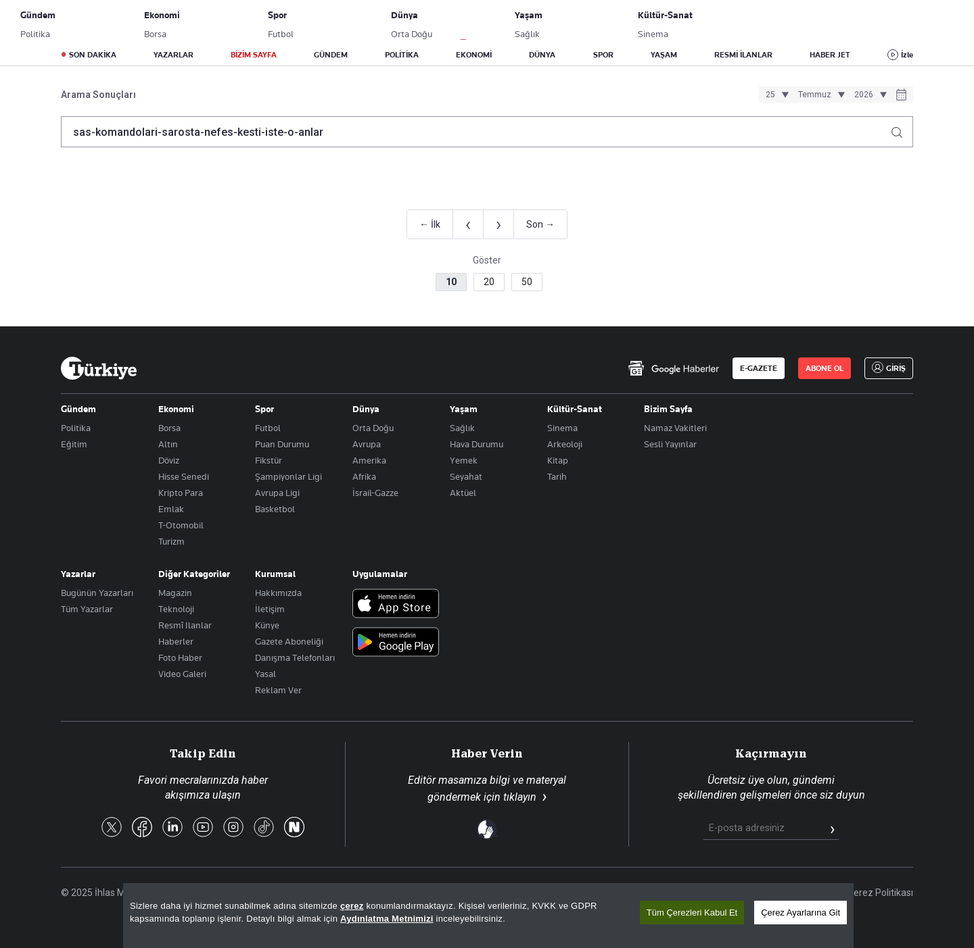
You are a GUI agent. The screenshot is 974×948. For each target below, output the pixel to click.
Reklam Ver (278, 689)
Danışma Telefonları (295, 657)
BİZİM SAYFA (254, 55)
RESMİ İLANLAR (743, 55)
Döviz (168, 460)
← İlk (429, 224)
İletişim (270, 608)
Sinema (562, 427)
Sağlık (462, 427)
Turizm (171, 541)
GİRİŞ (868, 23)
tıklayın (519, 797)
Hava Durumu (476, 444)
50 (526, 281)
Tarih (557, 476)
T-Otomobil (181, 525)
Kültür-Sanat (574, 408)
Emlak (171, 508)
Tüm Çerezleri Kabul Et (692, 912)
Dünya (365, 408)
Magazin (175, 592)
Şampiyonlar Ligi (288, 476)
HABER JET (830, 55)
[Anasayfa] (99, 368)
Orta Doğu (373, 427)
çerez (352, 906)
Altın (168, 444)
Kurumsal (275, 573)
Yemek (464, 460)
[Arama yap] (901, 129)
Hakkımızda (278, 592)
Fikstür (268, 460)
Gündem (78, 408)
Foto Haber (180, 657)
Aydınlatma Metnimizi (387, 919)
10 (451, 281)
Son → (540, 224)
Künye (267, 625)
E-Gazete (129, 23)
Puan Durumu (282, 444)
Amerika (369, 460)
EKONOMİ (474, 55)
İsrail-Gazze (375, 492)
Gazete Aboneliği (214, 23)
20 (489, 281)
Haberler (175, 641)
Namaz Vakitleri (675, 427)
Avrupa (366, 444)
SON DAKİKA (92, 55)
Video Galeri (182, 673)
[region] (488, 915)
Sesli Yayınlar (670, 444)
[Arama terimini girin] (479, 132)
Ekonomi (176, 408)
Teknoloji (176, 608)
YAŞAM (664, 55)
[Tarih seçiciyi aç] (901, 96)
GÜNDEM (331, 55)
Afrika (364, 476)
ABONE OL (801, 23)
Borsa (169, 427)
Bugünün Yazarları (97, 592)
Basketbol (275, 508)
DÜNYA (542, 55)
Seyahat (466, 476)
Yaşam (464, 408)
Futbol (268, 427)
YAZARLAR (173, 55)
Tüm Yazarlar (87, 608)
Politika (76, 427)
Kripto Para (180, 492)
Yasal (265, 673)
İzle (907, 55)
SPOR (603, 55)
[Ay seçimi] (819, 95)
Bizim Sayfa (668, 408)
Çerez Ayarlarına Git (800, 912)
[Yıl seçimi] (868, 95)
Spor (264, 408)
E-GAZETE (758, 368)
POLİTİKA (402, 55)
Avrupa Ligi (277, 492)
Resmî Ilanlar (185, 625)
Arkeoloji (564, 444)
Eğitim (74, 444)
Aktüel (463, 492)
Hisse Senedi (183, 476)
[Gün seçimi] (775, 95)
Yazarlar (78, 573)
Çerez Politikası (880, 892)
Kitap (557, 460)
